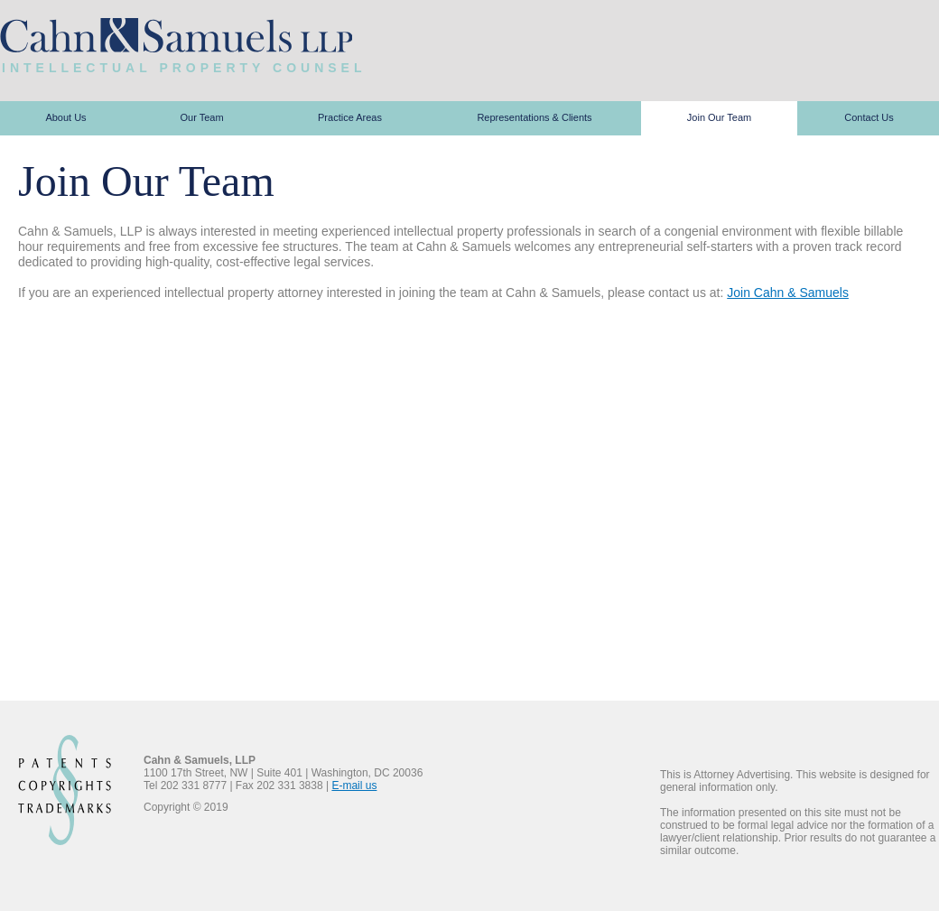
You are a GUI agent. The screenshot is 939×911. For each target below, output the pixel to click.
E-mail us (354, 785)
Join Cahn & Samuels (788, 292)
